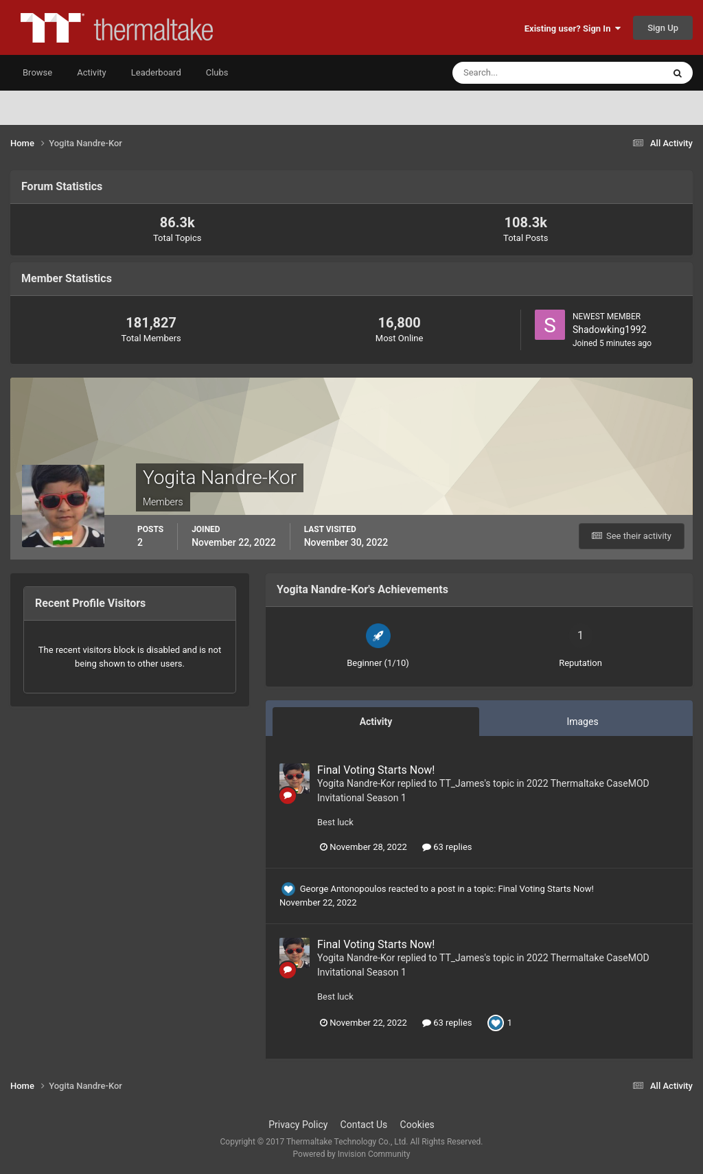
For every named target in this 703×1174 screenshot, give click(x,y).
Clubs (217, 72)
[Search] (515, 73)
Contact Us (364, 1124)
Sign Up (662, 28)
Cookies (417, 1124)
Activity (91, 72)
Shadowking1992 (610, 329)
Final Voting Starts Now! (376, 769)
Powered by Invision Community (352, 1154)
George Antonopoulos (343, 889)
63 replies (447, 847)
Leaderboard (156, 72)
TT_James (461, 783)
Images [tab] (582, 721)
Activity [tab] (376, 721)
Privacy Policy (297, 1124)
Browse (37, 72)
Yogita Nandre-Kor (356, 783)
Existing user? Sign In (573, 28)
